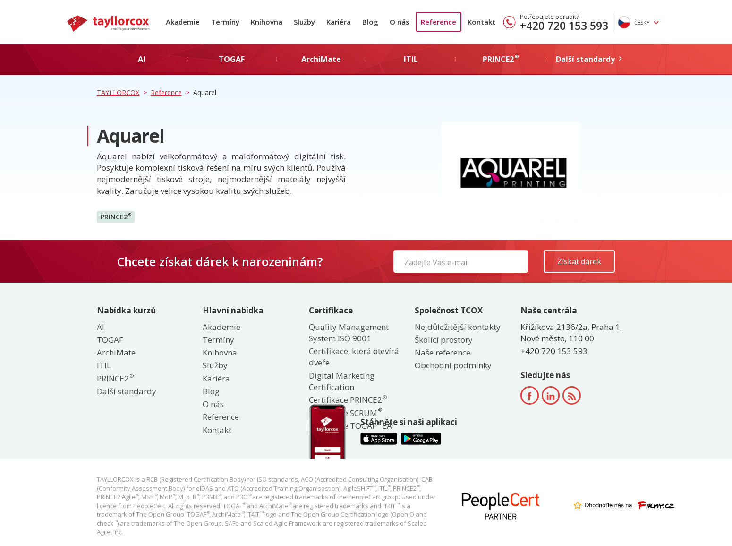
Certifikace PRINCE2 (347, 399)
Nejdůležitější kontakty (458, 326)
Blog (370, 21)
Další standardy (126, 391)
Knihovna (266, 21)
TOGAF (110, 339)
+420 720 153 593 (564, 25)
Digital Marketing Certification (342, 381)
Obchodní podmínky (453, 365)
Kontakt (481, 21)
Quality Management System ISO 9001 (349, 332)
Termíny (225, 21)
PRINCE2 (116, 216)
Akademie (183, 21)
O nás (399, 21)
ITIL (104, 365)
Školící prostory (444, 339)
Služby (304, 21)
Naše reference (442, 352)
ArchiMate (116, 352)
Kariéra (338, 21)
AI (100, 326)
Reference (438, 21)
